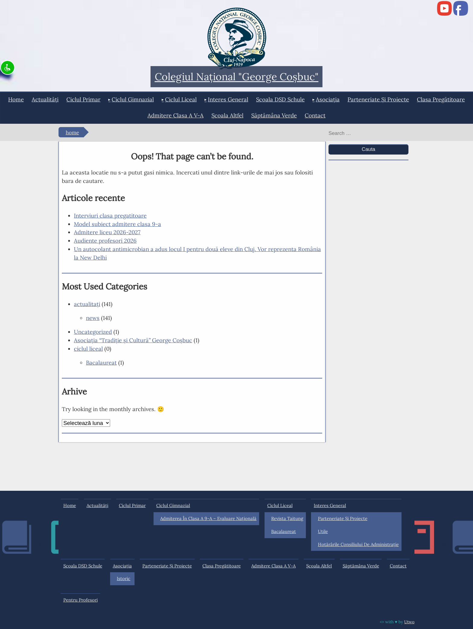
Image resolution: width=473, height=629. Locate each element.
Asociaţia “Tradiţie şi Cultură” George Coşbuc (133, 340)
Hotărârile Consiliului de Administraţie (358, 544)
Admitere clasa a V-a (176, 115)
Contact (315, 115)
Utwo (409, 621)
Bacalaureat (101, 362)
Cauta (368, 149)
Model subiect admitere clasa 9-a (117, 224)
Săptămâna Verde (274, 115)
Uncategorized (93, 331)
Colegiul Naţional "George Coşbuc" (237, 76)
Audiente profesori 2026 (105, 240)
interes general (228, 99)
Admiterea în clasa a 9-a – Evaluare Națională (208, 518)
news (93, 317)
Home (16, 99)
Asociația (328, 99)
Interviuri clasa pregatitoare (110, 215)
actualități (45, 99)
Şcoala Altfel (227, 115)
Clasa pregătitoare (441, 99)
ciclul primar (83, 99)
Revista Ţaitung (287, 518)
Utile (323, 531)
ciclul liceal (181, 99)
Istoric (123, 578)
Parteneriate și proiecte (378, 99)
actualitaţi (87, 304)
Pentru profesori (80, 600)
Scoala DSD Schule (280, 99)
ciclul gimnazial (133, 99)
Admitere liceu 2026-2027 (107, 232)
